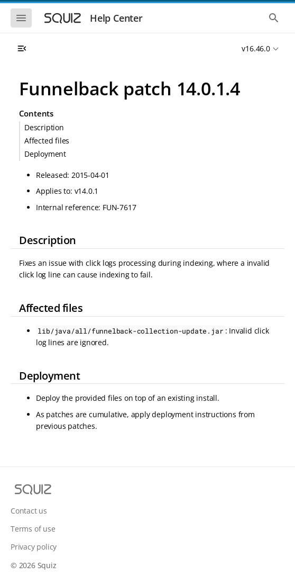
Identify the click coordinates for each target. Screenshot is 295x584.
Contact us (29, 511)
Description (44, 127)
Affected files (46, 141)
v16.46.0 (256, 48)
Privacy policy (34, 547)
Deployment (45, 154)
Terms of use (33, 529)
